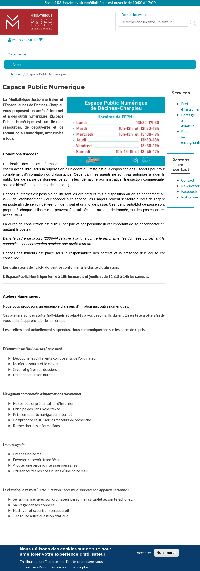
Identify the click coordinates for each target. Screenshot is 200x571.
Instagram (189, 197)
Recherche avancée (135, 15)
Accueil (16, 74)
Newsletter (190, 186)
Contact (187, 180)
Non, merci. (166, 553)
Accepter (144, 553)
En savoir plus (78, 568)
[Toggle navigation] (15, 64)
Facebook (189, 191)
